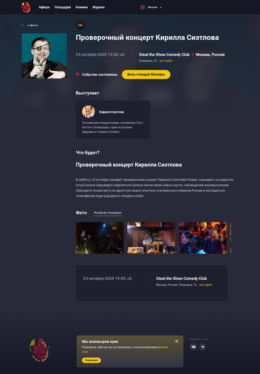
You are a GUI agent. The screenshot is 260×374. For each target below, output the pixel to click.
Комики (82, 7)
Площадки (63, 7)
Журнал (98, 7)
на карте (166, 60)
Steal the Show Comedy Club (164, 54)
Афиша (44, 7)
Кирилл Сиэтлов (111, 112)
